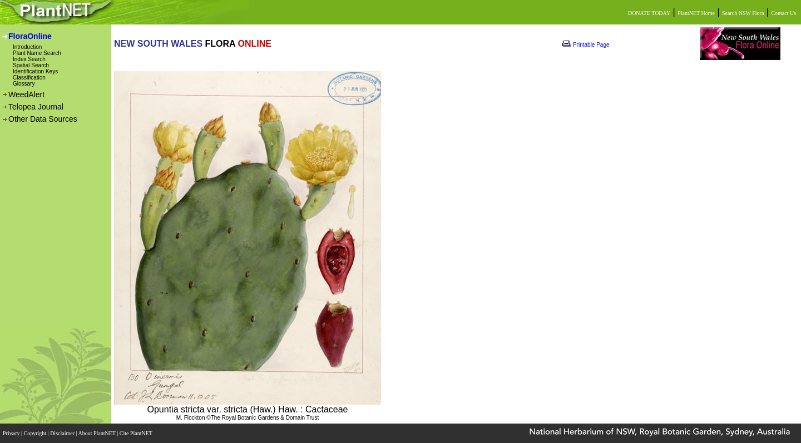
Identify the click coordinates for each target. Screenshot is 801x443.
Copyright (36, 433)
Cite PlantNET (137, 433)
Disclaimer (63, 433)
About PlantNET (97, 433)
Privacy (12, 433)
